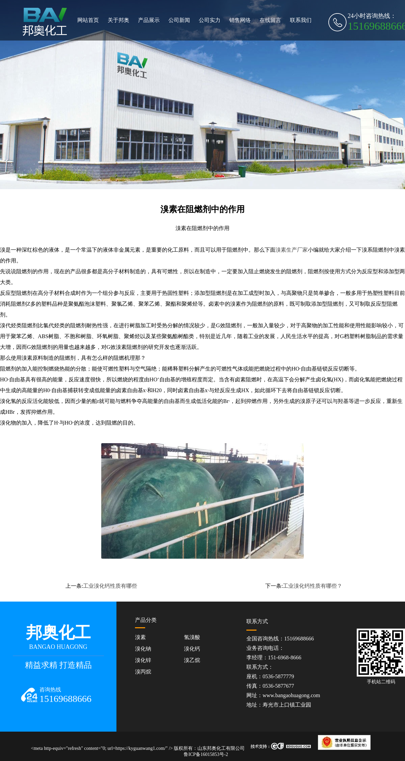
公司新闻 (179, 20)
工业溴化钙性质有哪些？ (312, 586)
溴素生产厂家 (291, 250)
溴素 (140, 637)
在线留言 (270, 20)
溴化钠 (143, 649)
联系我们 (301, 20)
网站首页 (88, 20)
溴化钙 (192, 649)
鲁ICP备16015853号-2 (206, 754)
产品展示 (149, 20)
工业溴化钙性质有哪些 (110, 586)
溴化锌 (143, 660)
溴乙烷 (192, 660)
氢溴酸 (192, 637)
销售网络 (240, 20)
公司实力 (209, 20)
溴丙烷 (143, 672)
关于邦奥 (118, 20)
